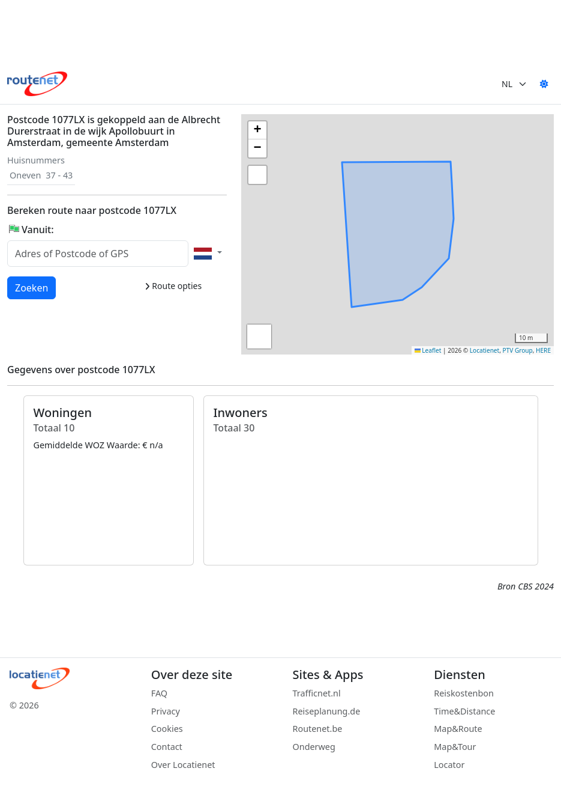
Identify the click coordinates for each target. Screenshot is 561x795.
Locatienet (484, 350)
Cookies (167, 728)
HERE (543, 350)
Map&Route (458, 728)
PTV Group (518, 350)
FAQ (159, 693)
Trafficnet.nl (317, 693)
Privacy (165, 711)
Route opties (173, 285)
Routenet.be (318, 728)
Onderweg (314, 746)
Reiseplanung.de (327, 711)
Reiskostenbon (464, 693)
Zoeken (32, 287)
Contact (166, 746)
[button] (345, 258)
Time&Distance (464, 711)
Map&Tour (455, 746)
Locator (449, 764)
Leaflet (428, 350)
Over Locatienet (183, 764)
